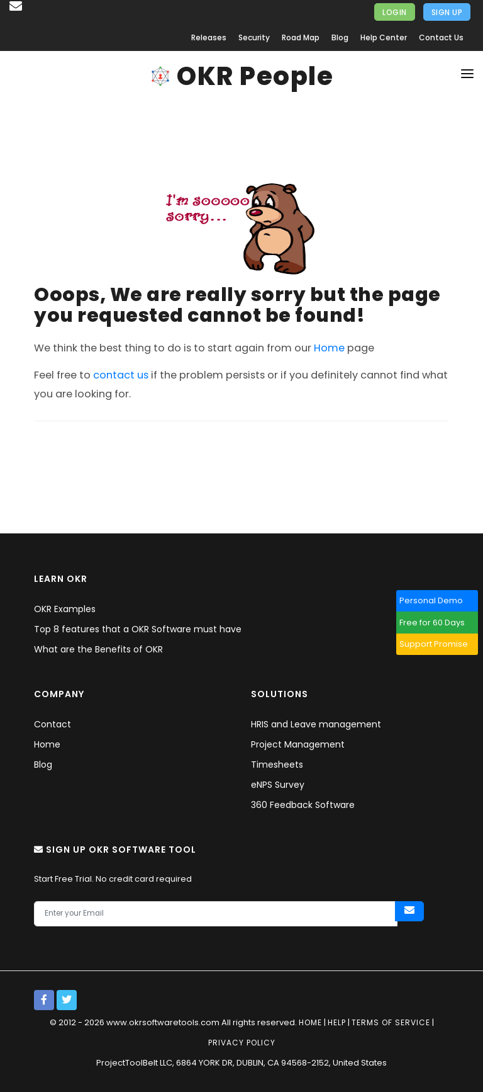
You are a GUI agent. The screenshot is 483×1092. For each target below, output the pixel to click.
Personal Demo (436, 600)
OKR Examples (65, 609)
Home (329, 348)
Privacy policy (241, 1042)
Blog (339, 37)
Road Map (300, 37)
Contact (52, 724)
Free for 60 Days (437, 622)
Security (254, 37)
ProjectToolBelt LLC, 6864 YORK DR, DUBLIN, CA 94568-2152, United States (241, 1063)
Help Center (383, 37)
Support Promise (438, 644)
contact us (120, 375)
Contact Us (441, 37)
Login (394, 12)
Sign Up (447, 12)
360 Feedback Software (303, 805)
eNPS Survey (277, 784)
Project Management (298, 744)
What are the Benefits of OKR (98, 649)
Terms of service (391, 1022)
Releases (208, 37)
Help (337, 1022)
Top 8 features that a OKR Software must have (138, 629)
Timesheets (277, 764)
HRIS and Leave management (316, 724)
